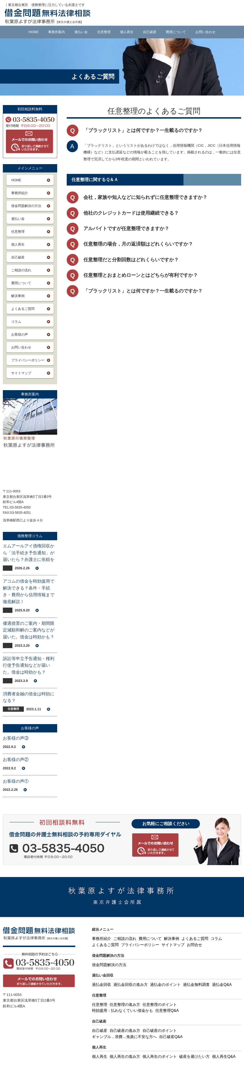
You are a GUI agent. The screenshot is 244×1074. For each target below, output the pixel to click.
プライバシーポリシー (28, 360)
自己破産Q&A (171, 1037)
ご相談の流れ (21, 270)
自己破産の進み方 (125, 1031)
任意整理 (104, 32)
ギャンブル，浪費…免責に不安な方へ (124, 1037)
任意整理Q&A (167, 1010)
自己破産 (149, 32)
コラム (16, 321)
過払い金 (81, 32)
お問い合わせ (205, 32)
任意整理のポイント (159, 1005)
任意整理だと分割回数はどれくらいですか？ (131, 259)
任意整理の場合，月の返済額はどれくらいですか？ (138, 244)
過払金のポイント (165, 985)
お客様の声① (16, 781)
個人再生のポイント (159, 1056)
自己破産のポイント (159, 1031)
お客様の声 (19, 334)
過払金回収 (101, 985)
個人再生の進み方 (125, 1056)
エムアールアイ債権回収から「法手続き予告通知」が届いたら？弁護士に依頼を (28, 553)
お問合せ (194, 945)
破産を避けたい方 (194, 1056)
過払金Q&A (222, 985)
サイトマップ (21, 373)
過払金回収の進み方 (130, 985)
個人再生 (126, 32)
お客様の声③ (16, 738)
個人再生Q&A (223, 1056)
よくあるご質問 (23, 309)
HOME (34, 32)
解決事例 (18, 296)
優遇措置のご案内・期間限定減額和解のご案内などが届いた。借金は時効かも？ (28, 630)
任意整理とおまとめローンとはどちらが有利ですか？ (140, 275)
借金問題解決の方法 (26, 206)
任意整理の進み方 (125, 1005)
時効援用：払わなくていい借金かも (122, 1010)
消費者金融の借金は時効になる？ (28, 697)
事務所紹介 (19, 193)
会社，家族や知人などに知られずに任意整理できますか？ (145, 197)
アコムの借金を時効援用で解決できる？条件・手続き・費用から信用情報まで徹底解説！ (28, 591)
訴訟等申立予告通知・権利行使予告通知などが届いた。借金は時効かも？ (28, 665)
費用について (176, 32)
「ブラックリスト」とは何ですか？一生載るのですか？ (143, 290)
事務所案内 (56, 32)
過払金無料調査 (196, 985)
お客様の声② (16, 759)
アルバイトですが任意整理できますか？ (126, 228)
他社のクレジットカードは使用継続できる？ (131, 213)
